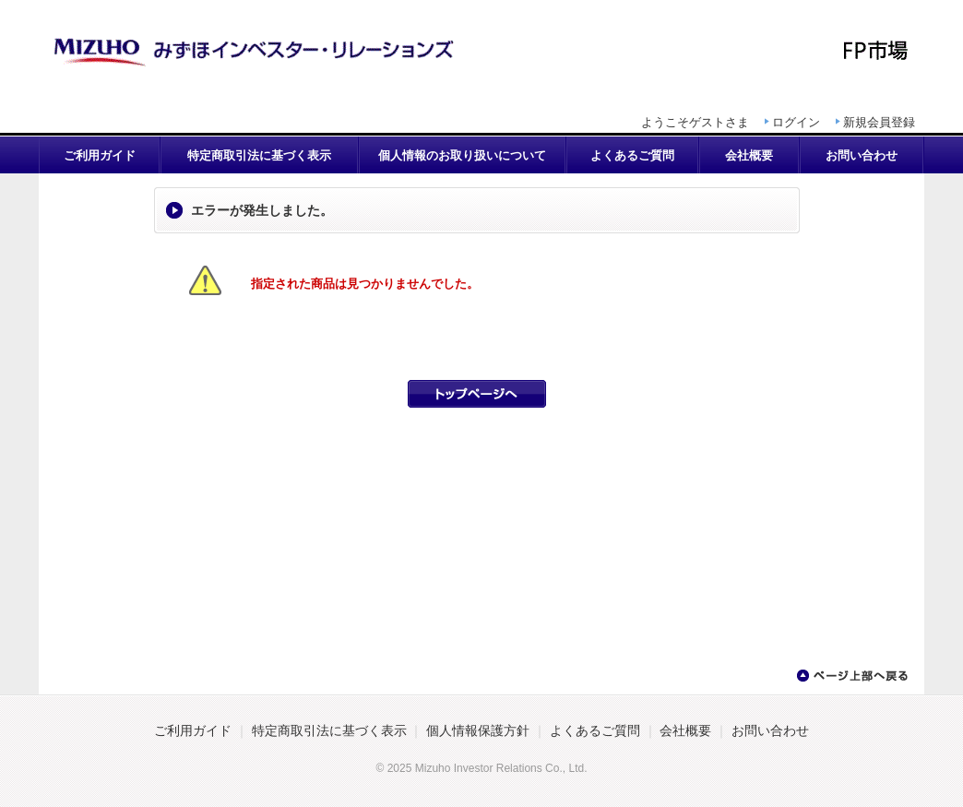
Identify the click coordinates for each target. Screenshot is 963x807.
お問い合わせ (862, 155)
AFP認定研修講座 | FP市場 (481, 51)
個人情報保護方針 (477, 731)
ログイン (796, 122)
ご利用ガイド (100, 155)
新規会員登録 (879, 122)
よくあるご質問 (632, 155)
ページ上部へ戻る (851, 676)
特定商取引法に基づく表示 (259, 155)
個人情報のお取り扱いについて (462, 155)
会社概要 (749, 155)
